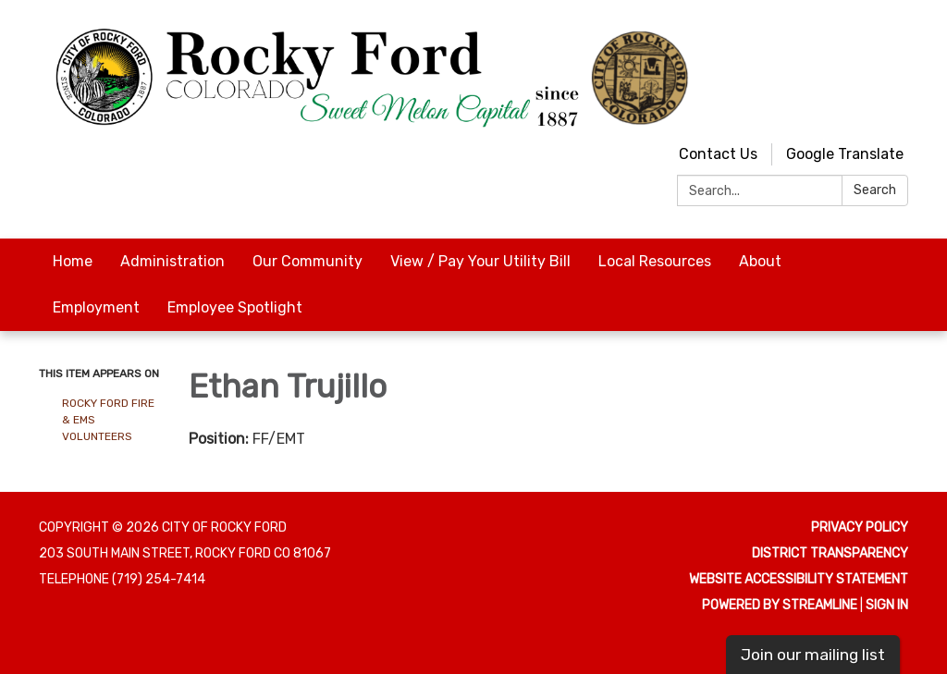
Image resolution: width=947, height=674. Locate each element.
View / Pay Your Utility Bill (480, 261)
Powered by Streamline (779, 605)
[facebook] (896, 36)
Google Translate (845, 154)
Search (875, 190)
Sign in (887, 605)
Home (72, 261)
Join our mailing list (813, 654)
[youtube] (862, 36)
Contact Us (718, 154)
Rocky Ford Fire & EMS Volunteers (108, 420)
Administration (172, 261)
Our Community (307, 261)
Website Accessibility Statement (798, 579)
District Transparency (830, 553)
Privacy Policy (859, 527)
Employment (96, 307)
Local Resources (654, 261)
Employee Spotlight (234, 307)
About (760, 261)
